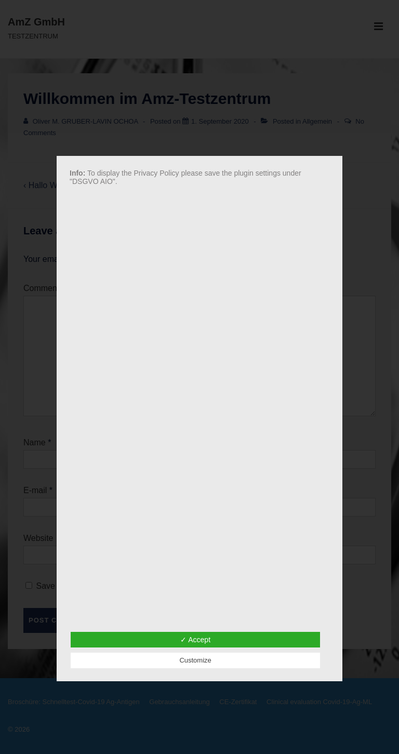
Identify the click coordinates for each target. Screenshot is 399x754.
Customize (195, 660)
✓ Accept (195, 640)
